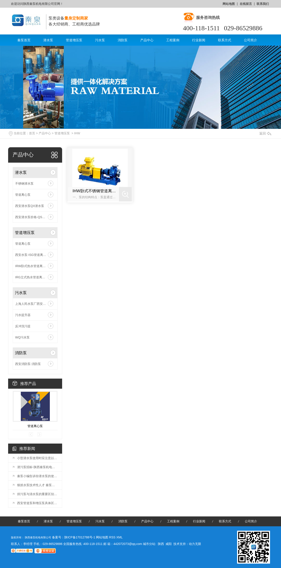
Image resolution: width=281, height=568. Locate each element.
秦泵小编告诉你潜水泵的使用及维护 (37, 476)
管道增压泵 (74, 40)
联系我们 (263, 3)
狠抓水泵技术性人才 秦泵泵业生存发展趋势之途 (37, 485)
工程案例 (172, 40)
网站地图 (229, 3)
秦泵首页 (24, 40)
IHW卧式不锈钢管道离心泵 (96, 191)
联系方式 (224, 40)
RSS (112, 537)
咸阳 (169, 544)
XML (119, 537)
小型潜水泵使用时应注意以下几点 (37, 458)
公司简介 (250, 40)
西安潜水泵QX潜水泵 (29, 206)
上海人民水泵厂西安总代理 (33, 304)
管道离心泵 (23, 194)
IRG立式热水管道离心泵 (31, 277)
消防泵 (123, 40)
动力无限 (195, 544)
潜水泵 (48, 40)
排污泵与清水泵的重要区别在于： (37, 494)
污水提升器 (23, 315)
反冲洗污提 (23, 326)
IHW (77, 133)
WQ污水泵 (22, 337)
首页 (32, 133)
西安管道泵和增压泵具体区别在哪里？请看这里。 (37, 503)
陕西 (161, 544)
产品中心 (146, 40)
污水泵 (100, 40)
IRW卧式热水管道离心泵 (32, 266)
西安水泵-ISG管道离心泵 (32, 255)
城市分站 (149, 544)
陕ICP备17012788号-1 (79, 537)
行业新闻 (198, 40)
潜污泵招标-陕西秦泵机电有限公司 (37, 467)
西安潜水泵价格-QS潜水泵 (33, 217)
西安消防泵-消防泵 (28, 364)
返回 (265, 133)
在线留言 (246, 3)
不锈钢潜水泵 (24, 183)
